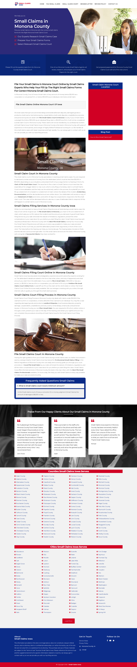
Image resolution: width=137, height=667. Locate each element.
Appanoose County (23, 485)
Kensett (19, 585)
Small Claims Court (70, 4)
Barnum (74, 585)
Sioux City (19, 606)
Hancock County (49, 534)
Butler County (21, 509)
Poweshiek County (104, 522)
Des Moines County (50, 497)
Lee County (75, 515)
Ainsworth (101, 603)
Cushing (46, 573)
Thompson (47, 612)
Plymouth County (104, 509)
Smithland (19, 600)
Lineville (101, 564)
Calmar (46, 609)
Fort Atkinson (48, 600)
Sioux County (102, 537)
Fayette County (49, 509)
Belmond (19, 573)
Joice (18, 588)
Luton (46, 561)
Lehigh (73, 597)
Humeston (102, 567)
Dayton (73, 609)
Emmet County (49, 506)
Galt (17, 561)
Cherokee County (22, 528)
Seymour (101, 554)
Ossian (46, 594)
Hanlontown (20, 591)
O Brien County (103, 497)
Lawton (46, 564)
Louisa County (76, 522)
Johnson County (76, 503)
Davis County (48, 488)
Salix (17, 612)
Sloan (18, 603)
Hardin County (49, 537)
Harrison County (76, 476)
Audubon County (22, 488)
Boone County (21, 497)
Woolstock (20, 551)
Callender (74, 591)
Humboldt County (77, 485)
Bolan (18, 576)
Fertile (18, 597)
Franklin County (49, 515)
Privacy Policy (83, 643)
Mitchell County (103, 482)
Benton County (21, 491)
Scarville (74, 551)
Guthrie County (49, 528)
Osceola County (103, 500)
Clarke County (21, 534)
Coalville (74, 606)
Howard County (76, 482)
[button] (67, 461)
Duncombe (75, 594)
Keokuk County (76, 509)
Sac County (102, 528)
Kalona (100, 591)
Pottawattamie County (106, 518)
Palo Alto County (104, 506)
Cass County (20, 518)
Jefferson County (77, 500)
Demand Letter (87, 4)
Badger (73, 603)
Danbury (47, 570)
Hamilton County (49, 531)
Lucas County (75, 525)
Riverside (101, 588)
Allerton (101, 576)
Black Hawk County (23, 494)
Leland (73, 558)
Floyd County (48, 512)
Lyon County (75, 528)
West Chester (103, 579)
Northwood (20, 579)
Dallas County (48, 485)
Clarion (18, 570)
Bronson (47, 579)
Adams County (21, 479)
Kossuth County (76, 512)
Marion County (76, 537)
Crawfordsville (103, 594)
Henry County (76, 479)
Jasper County (76, 497)
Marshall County (104, 476)
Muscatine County (104, 494)
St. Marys (101, 609)
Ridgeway (47, 591)
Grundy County (49, 525)
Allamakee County (22, 482)
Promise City (102, 558)
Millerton (101, 561)
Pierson (46, 551)
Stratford (74, 573)
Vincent (73, 576)
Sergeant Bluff (21, 609)
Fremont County (49, 518)
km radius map (105, 107)
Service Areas (83, 641)
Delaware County (50, 494)
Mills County (102, 479)
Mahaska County (77, 534)
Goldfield (19, 558)
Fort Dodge (102, 551)
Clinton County (49, 479)
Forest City (74, 564)
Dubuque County (50, 503)
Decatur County (49, 491)
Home (42, 4)
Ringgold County (104, 525)
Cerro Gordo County (23, 525)
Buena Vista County (23, 506)
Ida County (75, 488)
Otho (73, 600)
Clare (73, 579)
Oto (45, 554)
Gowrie (73, 612)
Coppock (101, 597)
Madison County (76, 531)
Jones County (76, 506)
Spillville (46, 588)
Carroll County (21, 515)
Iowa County (75, 491)
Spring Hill (101, 612)
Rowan (18, 554)
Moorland (74, 582)
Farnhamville (75, 570)
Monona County (104, 485)
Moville (46, 558)
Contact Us (112, 4)
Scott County (102, 531)
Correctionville (49, 576)
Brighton (101, 600)
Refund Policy (100, 4)
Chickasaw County (22, 531)
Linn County (75, 518)
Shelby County (103, 534)
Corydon (101, 570)
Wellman (101, 582)
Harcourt (74, 588)
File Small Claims (53, 4)
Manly (18, 582)
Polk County (102, 515)
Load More (68, 621)
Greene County (49, 522)
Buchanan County (22, 503)
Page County (102, 503)
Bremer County (21, 500)
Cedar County (21, 522)
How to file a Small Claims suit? (101, 137)
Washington (102, 585)
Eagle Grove (20, 564)
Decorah (47, 603)
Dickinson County (50, 500)
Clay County (20, 537)
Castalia (46, 606)
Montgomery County (105, 491)
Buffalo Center (76, 567)
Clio (99, 573)
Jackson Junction (50, 597)
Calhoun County (21, 512)
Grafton (18, 594)
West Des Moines (104, 606)
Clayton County (49, 476)
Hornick (46, 567)
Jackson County (76, 494)
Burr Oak (47, 585)
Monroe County (103, 488)
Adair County (20, 476)
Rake (73, 554)
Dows (18, 567)
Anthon (46, 582)
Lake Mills (74, 561)
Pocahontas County (105, 512)
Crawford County (49, 482)
